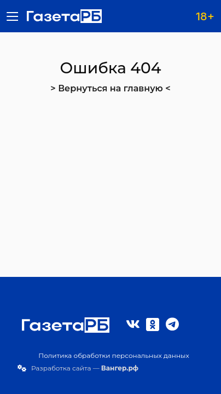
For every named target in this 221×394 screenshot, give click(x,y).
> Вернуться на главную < (110, 88)
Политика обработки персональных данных (113, 355)
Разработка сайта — (84, 368)
